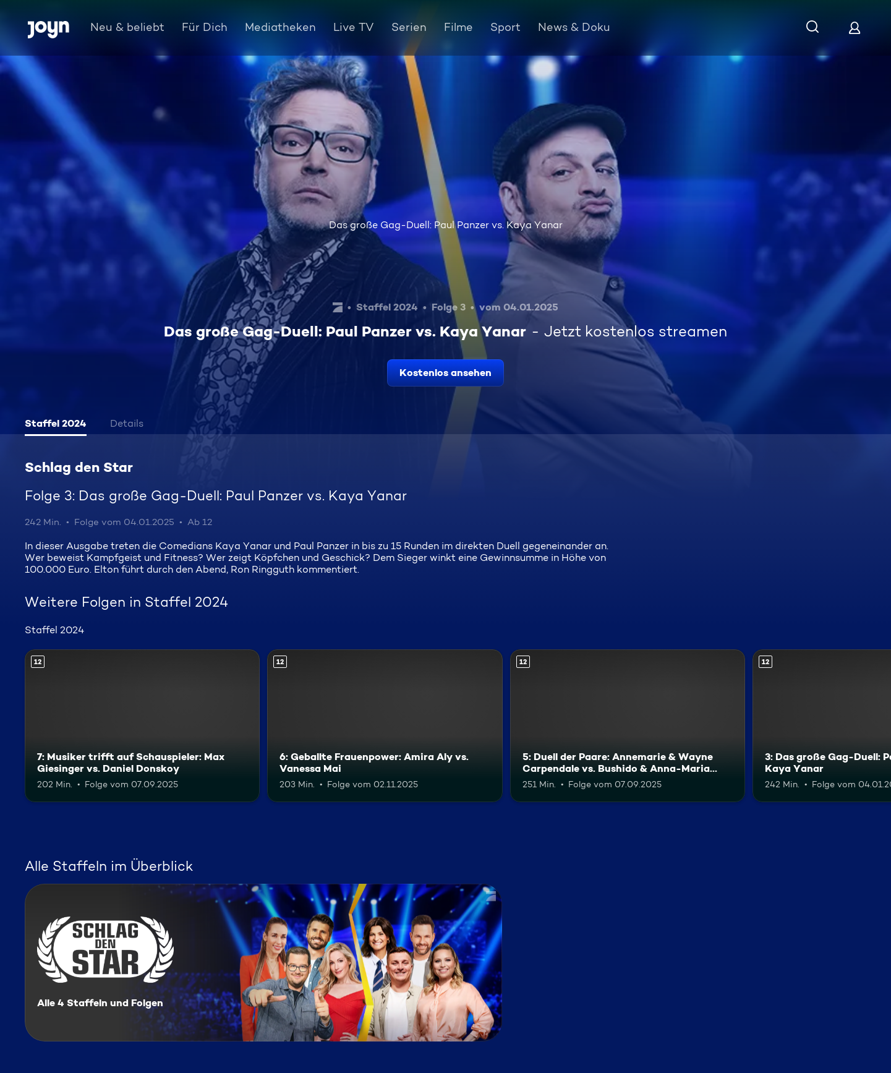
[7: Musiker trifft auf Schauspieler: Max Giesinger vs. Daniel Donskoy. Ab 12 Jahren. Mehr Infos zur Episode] (142, 725)
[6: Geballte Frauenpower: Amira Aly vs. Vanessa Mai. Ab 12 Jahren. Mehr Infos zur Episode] (384, 725)
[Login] (854, 27)
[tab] (55, 425)
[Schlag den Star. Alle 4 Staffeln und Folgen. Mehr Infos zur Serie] (263, 962)
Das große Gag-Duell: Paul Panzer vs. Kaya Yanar (446, 225)
